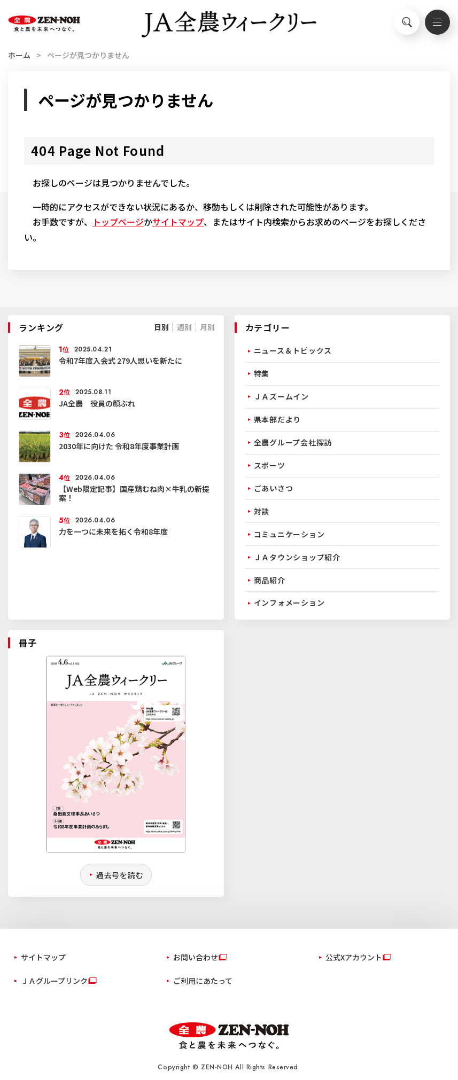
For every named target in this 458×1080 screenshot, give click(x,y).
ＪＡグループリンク (54, 980)
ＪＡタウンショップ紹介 (297, 557)
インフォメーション (289, 602)
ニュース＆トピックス (293, 350)
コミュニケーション (289, 534)
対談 (262, 511)
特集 (262, 373)
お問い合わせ (195, 957)
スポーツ (269, 465)
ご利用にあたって (202, 980)
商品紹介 (269, 580)
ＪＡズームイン (281, 396)
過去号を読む (120, 875)
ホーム (19, 55)
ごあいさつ (273, 488)
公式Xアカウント (353, 957)
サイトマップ (178, 221)
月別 (207, 327)
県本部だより (277, 419)
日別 (161, 327)
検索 (404, 21)
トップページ (118, 221)
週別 (184, 327)
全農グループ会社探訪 (293, 442)
